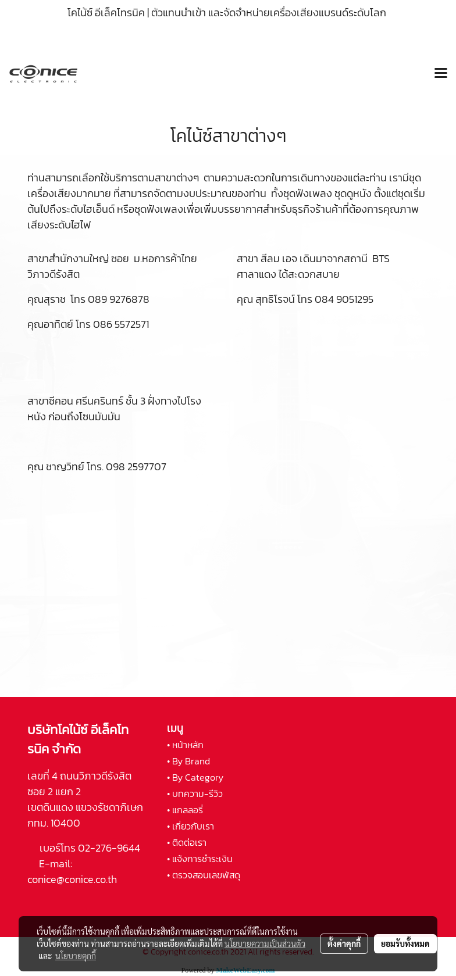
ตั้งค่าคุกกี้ (344, 943)
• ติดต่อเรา (186, 842)
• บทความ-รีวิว (195, 793)
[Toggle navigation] (441, 74)
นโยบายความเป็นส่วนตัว (265, 943)
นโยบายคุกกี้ (75, 955)
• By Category (195, 777)
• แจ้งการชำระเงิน (200, 859)
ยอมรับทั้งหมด (405, 943)
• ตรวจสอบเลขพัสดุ (203, 875)
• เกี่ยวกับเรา (190, 826)
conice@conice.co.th (73, 879)
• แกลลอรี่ (185, 810)
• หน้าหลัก (185, 745)
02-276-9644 (109, 848)
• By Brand (188, 761)
